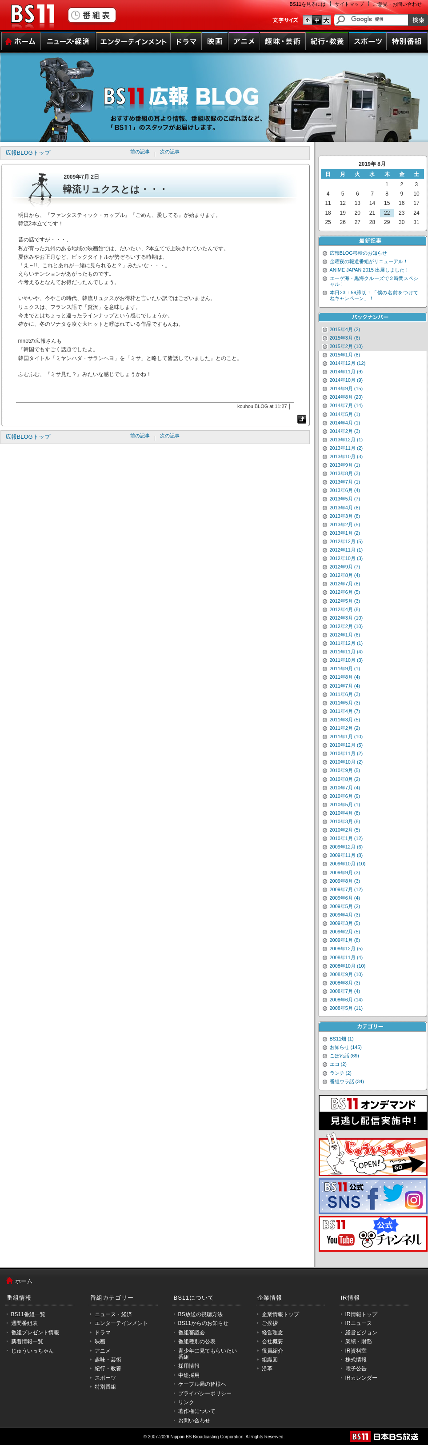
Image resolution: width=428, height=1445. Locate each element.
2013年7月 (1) (345, 481)
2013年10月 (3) (346, 456)
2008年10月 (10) (348, 966)
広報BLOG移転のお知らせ (358, 253)
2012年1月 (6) (345, 634)
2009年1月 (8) (345, 940)
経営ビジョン (361, 1332)
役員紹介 (272, 1351)
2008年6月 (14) (346, 999)
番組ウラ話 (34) (347, 1081)
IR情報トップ (361, 1314)
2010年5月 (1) (345, 804)
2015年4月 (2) (345, 329)
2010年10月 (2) (346, 762)
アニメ (244, 41)
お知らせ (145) (346, 1047)
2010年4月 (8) (345, 813)
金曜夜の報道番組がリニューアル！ (369, 261)
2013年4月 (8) (345, 507)
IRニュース (358, 1323)
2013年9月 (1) (345, 465)
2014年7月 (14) (346, 405)
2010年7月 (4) (345, 787)
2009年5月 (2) (345, 906)
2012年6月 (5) (345, 592)
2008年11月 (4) (346, 957)
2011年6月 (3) (345, 694)
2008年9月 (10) (346, 974)
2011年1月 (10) (346, 736)
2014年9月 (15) (346, 388)
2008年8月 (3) (345, 982)
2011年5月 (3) (345, 702)
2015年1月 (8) (345, 354)
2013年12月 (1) (346, 439)
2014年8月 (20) (346, 397)
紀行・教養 (327, 41)
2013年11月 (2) (346, 448)
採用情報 (189, 1366)
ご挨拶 (270, 1323)
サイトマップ (349, 4)
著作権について (197, 1411)
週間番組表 (24, 1323)
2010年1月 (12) (346, 838)
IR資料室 (356, 1351)
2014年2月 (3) (345, 431)
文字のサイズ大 (326, 20)
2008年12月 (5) (346, 948)
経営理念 (272, 1332)
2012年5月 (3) (345, 601)
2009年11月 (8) (346, 855)
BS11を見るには (308, 4)
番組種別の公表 (197, 1341)
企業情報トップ (280, 1314)
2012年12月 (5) (346, 541)
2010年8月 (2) (345, 779)
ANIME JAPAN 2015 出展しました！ (369, 269)
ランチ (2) (341, 1073)
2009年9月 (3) (345, 872)
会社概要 (272, 1341)
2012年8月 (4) (345, 575)
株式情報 (356, 1360)
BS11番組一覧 (28, 1314)
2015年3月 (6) (345, 337)
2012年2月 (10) (346, 626)
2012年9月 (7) (345, 566)
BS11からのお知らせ (203, 1323)
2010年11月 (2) (346, 753)
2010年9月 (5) (345, 770)
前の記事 (140, 151)
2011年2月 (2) (345, 728)
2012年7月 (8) (345, 583)
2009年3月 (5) (345, 923)
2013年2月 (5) (345, 524)
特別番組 (407, 41)
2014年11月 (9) (346, 371)
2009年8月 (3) (345, 881)
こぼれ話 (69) (344, 1055)
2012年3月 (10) (346, 617)
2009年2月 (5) (345, 931)
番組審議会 (191, 1332)
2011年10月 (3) (346, 660)
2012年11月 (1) (346, 549)
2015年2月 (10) (346, 346)
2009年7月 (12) (346, 889)
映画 (214, 41)
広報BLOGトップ (27, 152)
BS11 (32, 17)
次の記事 (170, 151)
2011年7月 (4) (345, 685)
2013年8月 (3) (345, 473)
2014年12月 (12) (348, 363)
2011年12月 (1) (346, 643)
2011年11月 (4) (346, 651)
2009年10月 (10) (348, 863)
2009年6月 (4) (345, 898)
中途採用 (189, 1375)
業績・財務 (358, 1341)
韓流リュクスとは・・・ (115, 189)
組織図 (270, 1360)
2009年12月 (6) (346, 846)
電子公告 (356, 1368)
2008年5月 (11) (346, 1008)
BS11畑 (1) (342, 1038)
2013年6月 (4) (345, 490)
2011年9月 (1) (345, 668)
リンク (186, 1402)
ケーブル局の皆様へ (202, 1384)
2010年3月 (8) (345, 821)
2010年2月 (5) (345, 830)
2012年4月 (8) (345, 609)
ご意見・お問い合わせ (397, 4)
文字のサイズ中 (317, 20)
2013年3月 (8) (345, 516)
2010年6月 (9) (345, 796)
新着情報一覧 (27, 1341)
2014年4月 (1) (345, 422)
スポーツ (367, 41)
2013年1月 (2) (345, 533)
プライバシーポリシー (205, 1393)
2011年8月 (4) (345, 677)
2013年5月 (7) (345, 498)
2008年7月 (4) (345, 991)
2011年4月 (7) (345, 711)
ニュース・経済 (68, 41)
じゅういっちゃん (32, 1351)
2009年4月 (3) (345, 914)
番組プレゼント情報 (35, 1332)
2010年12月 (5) (346, 745)
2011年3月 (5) (345, 719)
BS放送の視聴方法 (200, 1314)
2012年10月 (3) (346, 558)
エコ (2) (338, 1064)
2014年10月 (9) (346, 380)
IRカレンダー (361, 1378)
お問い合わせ (194, 1420)
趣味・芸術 (282, 41)
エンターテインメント (133, 41)
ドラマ (185, 41)
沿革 (267, 1368)
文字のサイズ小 (307, 20)
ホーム (20, 41)
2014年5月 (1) (345, 414)
